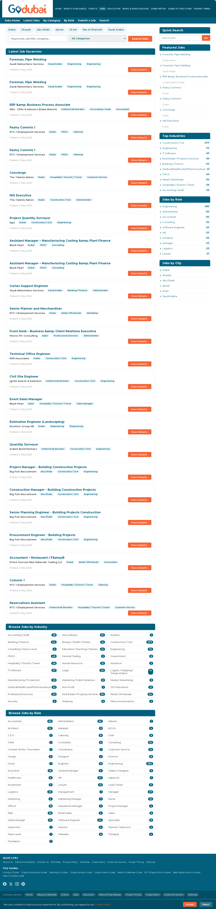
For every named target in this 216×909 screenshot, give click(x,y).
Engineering (169, 148)
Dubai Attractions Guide (34, 872)
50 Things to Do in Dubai (157, 872)
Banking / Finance (172, 163)
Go (206, 38)
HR (164, 232)
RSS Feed (55, 862)
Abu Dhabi (43, 29)
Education (114, 8)
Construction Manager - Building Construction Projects (53, 489)
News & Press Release (136, 8)
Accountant (169, 216)
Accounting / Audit (173, 190)
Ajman (60, 29)
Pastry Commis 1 (22, 127)
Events (93, 8)
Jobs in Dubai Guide (13, 875)
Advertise (85, 862)
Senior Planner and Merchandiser (36, 308)
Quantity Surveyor (24, 444)
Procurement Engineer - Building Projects (42, 535)
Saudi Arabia (116, 29)
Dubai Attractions (180, 8)
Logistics (167, 248)
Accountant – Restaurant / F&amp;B (37, 557)
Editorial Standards (25, 862)
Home (58, 8)
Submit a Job (87, 20)
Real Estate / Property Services (180, 158)
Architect (167, 237)
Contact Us (43, 862)
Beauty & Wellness (75, 8)
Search (104, 20)
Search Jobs (140, 38)
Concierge (18, 172)
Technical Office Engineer (30, 354)
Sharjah (26, 29)
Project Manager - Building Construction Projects (48, 467)
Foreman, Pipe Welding (28, 59)
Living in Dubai (11, 872)
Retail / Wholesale (173, 179)
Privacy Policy (70, 862)
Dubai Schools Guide (81, 872)
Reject (205, 904)
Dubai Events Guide (104, 872)
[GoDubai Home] (27, 8)
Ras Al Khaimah (92, 29)
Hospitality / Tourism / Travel (178, 184)
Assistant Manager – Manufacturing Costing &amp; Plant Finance (60, 240)
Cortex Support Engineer (29, 286)
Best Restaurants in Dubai (186, 872)
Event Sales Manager (26, 399)
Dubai (12, 29)
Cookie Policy (103, 904)
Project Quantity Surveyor (30, 218)
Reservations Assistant (27, 603)
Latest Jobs (32, 20)
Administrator (170, 211)
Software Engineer (173, 227)
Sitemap (150, 862)
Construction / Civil (173, 142)
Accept (190, 904)
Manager (167, 243)
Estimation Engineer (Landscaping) (37, 422)
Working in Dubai (58, 872)
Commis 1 (17, 580)
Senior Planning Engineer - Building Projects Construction (55, 512)
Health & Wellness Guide (129, 872)
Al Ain (73, 29)
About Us (8, 862)
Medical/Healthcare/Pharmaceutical (183, 169)
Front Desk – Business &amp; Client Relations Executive (53, 331)
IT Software (169, 153)
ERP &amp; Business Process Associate (40, 105)
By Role (69, 20)
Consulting (168, 222)
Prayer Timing (202, 8)
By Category (51, 20)
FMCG (166, 174)
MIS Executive (20, 195)
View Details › (139, 69)
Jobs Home (12, 20)
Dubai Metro (158, 8)
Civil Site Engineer (24, 376)
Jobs (102, 8)
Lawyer (166, 253)
